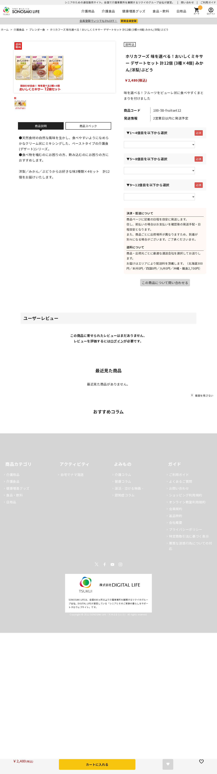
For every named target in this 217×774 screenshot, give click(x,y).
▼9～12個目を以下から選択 (147, 185)
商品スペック (88, 126)
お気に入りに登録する (168, 764)
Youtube (112, 564)
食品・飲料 (161, 11)
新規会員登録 (129, 21)
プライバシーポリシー (185, 529)
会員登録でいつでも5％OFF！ (98, 21)
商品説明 (41, 126)
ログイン (117, 341)
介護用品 (88, 11)
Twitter (96, 564)
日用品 (181, 11)
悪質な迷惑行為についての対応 (190, 546)
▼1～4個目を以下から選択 (146, 132)
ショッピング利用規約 (185, 495)
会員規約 (175, 508)
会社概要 (175, 522)
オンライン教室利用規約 (187, 502)
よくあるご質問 (180, 481)
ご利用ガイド (208, 2)
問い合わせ (187, 2)
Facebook (104, 564)
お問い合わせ (179, 488)
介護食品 (108, 11)
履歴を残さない (204, 395)
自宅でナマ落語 (72, 474)
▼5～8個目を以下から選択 (146, 159)
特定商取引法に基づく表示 (189, 536)
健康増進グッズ (133, 11)
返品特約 (175, 515)
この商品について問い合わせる (165, 282)
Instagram (120, 564)
